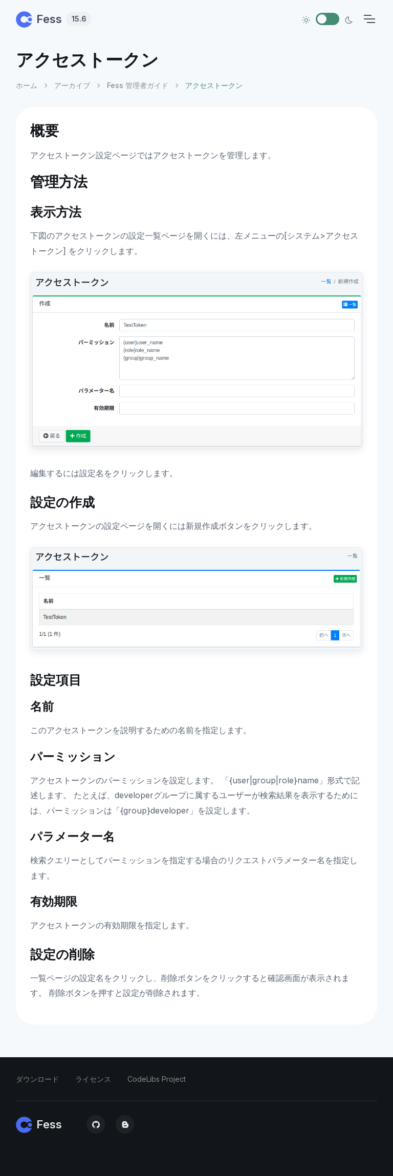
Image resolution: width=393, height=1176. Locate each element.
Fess (54, 19)
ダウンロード (37, 1079)
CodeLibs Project (156, 1079)
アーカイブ (72, 85)
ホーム (26, 85)
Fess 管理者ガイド (137, 85)
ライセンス (93, 1079)
